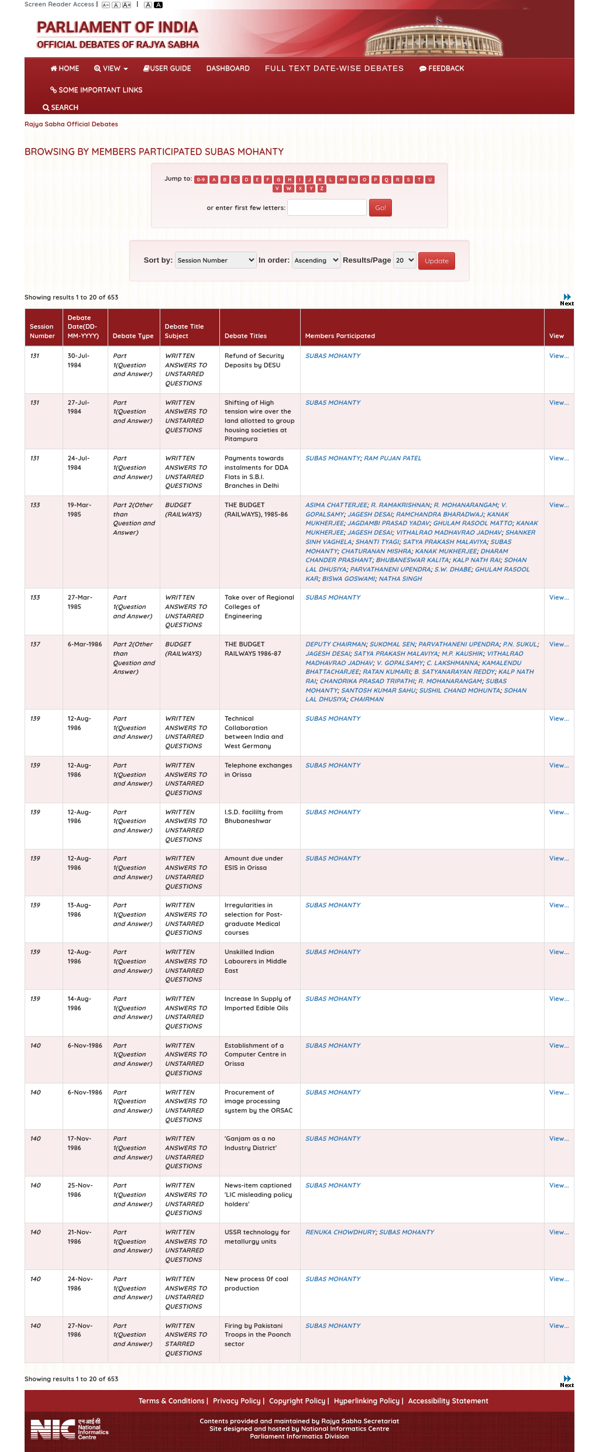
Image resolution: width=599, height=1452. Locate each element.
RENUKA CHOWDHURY (340, 1232)
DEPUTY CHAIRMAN (335, 644)
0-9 (201, 179)
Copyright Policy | (299, 1400)
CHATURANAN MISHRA (376, 551)
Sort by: (158, 260)
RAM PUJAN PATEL (393, 458)
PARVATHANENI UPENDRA (390, 569)
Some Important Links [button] (96, 89)
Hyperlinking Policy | (369, 1400)
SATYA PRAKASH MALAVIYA (444, 542)
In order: (274, 260)
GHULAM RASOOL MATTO (472, 523)
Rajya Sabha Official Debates (71, 124)
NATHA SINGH (400, 578)
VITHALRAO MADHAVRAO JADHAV (448, 532)
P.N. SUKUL (519, 644)
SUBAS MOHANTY (332, 356)
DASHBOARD (228, 68)
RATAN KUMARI (386, 671)
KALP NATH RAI (476, 560)
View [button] (111, 68)
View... (559, 356)
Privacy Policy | (238, 1400)
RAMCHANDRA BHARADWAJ (439, 514)
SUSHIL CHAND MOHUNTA (459, 690)
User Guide (167, 68)
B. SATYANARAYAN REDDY (454, 671)
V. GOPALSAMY (399, 663)
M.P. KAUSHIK (462, 653)
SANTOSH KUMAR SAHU (378, 690)
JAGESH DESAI (369, 514)
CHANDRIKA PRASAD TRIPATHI (366, 681)
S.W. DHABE (452, 569)
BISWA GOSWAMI (348, 578)
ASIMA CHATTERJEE (336, 505)
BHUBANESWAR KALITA (412, 560)
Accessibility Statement (448, 1400)
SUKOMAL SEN (391, 644)
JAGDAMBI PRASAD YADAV (388, 523)
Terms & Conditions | (173, 1400)
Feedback (441, 68)
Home (67, 67)
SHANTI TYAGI (377, 542)
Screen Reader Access (59, 4)
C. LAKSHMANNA (452, 663)
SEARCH (60, 107)
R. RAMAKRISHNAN (399, 505)
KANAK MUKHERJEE (446, 551)
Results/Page (367, 260)
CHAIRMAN (366, 699)
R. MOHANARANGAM (465, 505)
